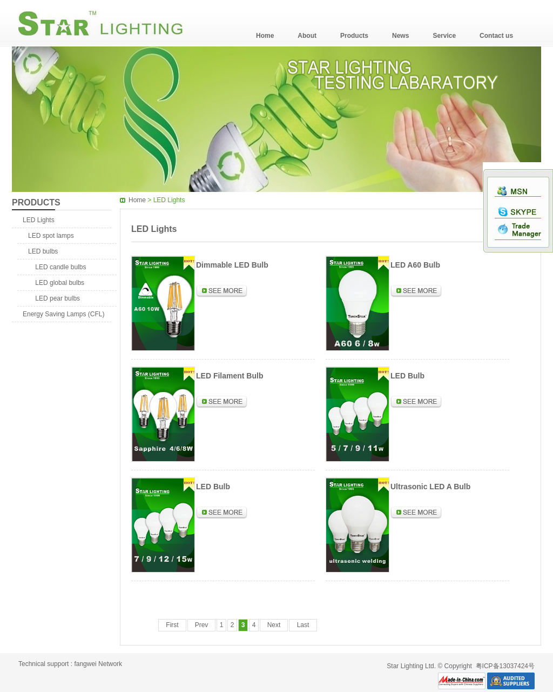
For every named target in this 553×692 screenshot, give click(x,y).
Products (354, 35)
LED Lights (39, 220)
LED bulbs (43, 251)
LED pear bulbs (54, 298)
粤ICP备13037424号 (505, 666)
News (400, 35)
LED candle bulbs (57, 267)
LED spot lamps (51, 235)
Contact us (496, 35)
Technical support (43, 664)
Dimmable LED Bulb (232, 265)
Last (303, 625)
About (307, 35)
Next (274, 625)
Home (265, 35)
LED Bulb (407, 375)
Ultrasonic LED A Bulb (430, 486)
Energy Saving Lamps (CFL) (63, 314)
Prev (201, 625)
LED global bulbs (56, 283)
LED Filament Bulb (229, 375)
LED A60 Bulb (415, 265)
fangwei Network (98, 664)
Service (444, 35)
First (172, 625)
